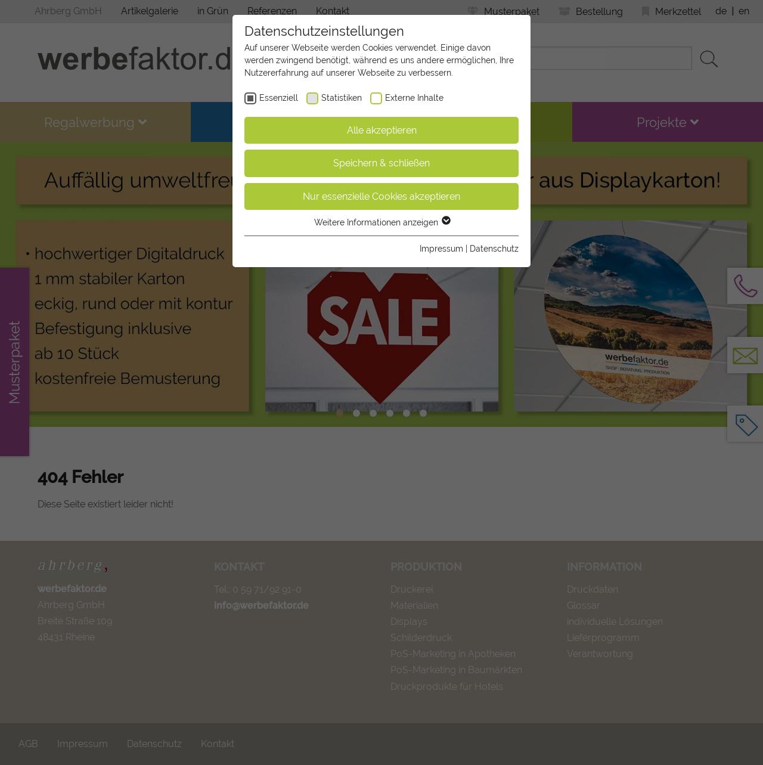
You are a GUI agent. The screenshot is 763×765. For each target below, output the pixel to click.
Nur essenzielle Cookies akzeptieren (381, 196)
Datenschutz (494, 248)
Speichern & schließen (381, 163)
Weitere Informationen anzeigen (381, 222)
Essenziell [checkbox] (278, 98)
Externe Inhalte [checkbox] (414, 98)
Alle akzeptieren (382, 130)
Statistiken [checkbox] (341, 98)
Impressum (441, 248)
